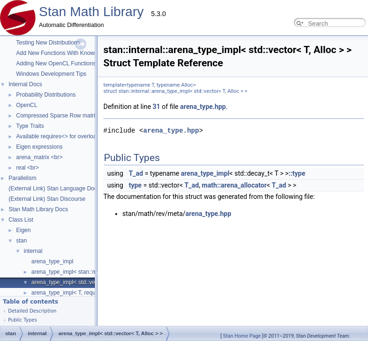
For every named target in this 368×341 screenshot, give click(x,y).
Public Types (22, 320)
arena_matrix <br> (39, 157)
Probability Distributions (45, 94)
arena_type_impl (52, 261)
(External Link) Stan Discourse (47, 199)
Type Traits (30, 126)
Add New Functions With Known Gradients (70, 53)
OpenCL (26, 105)
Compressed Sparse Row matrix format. (66, 115)
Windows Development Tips (51, 74)
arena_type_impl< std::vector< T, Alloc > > (84, 282)
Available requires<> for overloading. (62, 136)
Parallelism (23, 178)
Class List (21, 219)
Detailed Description (32, 311)
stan (21, 240)
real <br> (27, 167)
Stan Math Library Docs (38, 209)
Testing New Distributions (48, 42)
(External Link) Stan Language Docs (54, 188)
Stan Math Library (91, 11)
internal (33, 251)
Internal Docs (25, 84)
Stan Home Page (242, 336)
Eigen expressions (39, 147)
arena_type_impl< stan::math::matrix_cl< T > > (90, 272)
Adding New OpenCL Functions (56, 63)
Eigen (23, 230)
